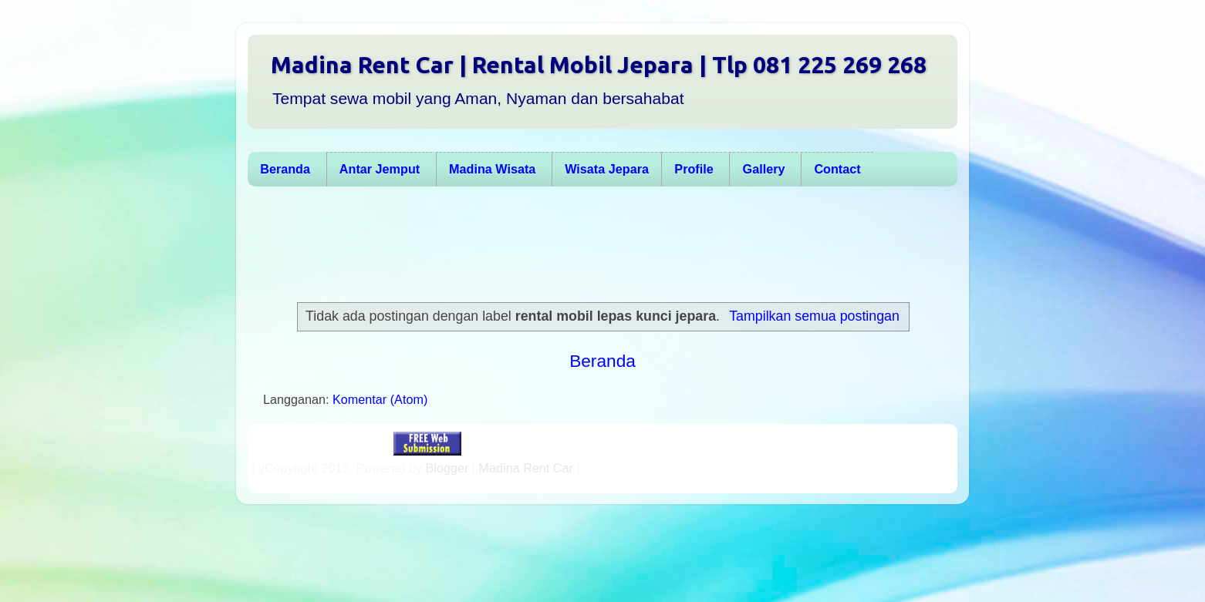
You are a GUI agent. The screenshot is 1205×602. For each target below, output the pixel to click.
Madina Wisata (492, 169)
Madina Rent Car (526, 468)
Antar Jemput (379, 169)
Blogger (447, 468)
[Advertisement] (595, 244)
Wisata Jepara (607, 169)
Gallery (764, 169)
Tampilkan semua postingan (814, 316)
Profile (693, 169)
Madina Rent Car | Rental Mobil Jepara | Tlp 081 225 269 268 (599, 65)
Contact (837, 169)
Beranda (285, 169)
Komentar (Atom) (379, 399)
